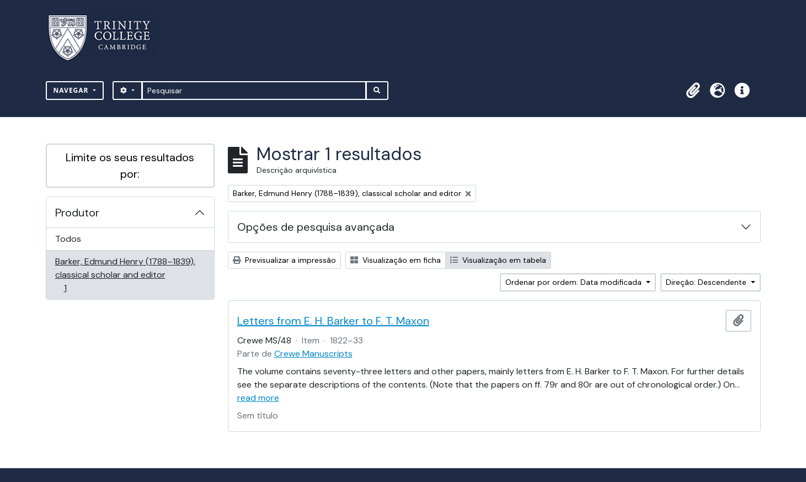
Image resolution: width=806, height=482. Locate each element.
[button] (693, 90)
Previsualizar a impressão (284, 260)
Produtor (77, 212)
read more (258, 398)
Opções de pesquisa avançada (315, 227)
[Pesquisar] (254, 90)
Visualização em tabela (498, 260)
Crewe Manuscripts (313, 353)
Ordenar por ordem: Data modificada (574, 282)
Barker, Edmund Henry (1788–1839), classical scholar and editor (125, 275)
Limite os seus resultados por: (130, 165)
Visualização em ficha (395, 260)
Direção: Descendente (707, 282)
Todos (68, 239)
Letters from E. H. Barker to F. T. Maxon (333, 320)
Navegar (72, 90)
